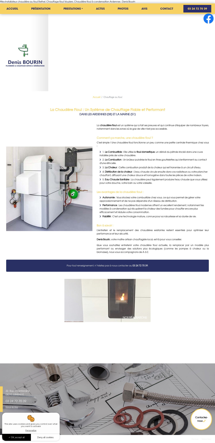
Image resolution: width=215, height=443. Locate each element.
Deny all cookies (45, 437)
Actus (100, 8)
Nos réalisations (135, 317)
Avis (144, 8)
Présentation (40, 8)
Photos (123, 8)
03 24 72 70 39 (197, 8)
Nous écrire (12, 407)
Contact (166, 8)
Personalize (30, 430)
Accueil (12, 8)
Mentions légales (206, 439)
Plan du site (195, 439)
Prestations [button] (72, 8)
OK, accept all (17, 437)
